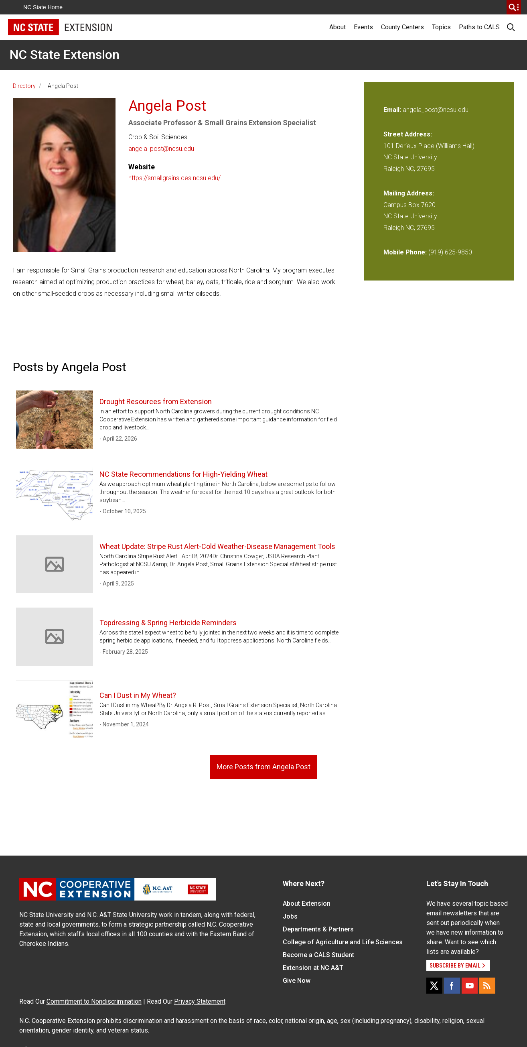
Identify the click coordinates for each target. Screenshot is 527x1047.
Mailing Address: (408, 193)
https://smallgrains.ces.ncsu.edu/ (174, 178)
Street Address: (407, 134)
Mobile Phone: (405, 252)
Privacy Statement (199, 1001)
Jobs (290, 916)
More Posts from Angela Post (263, 766)
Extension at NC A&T (313, 968)
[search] (514, 7)
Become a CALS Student (318, 955)
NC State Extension (65, 54)
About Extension (306, 903)
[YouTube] (470, 986)
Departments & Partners (318, 929)
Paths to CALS (479, 27)
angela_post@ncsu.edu (161, 148)
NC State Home (43, 7)
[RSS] (487, 986)
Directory (24, 86)
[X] (434, 986)
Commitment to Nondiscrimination (94, 1001)
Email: (393, 110)
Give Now (296, 980)
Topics (441, 27)
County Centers (402, 27)
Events (363, 27)
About (337, 27)
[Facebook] (452, 986)
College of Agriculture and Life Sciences (343, 942)
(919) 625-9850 (450, 252)
